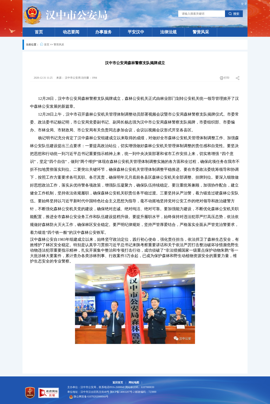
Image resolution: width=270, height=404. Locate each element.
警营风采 (201, 32)
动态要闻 (71, 32)
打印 (224, 78)
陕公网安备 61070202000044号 (88, 396)
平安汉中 (136, 32)
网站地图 (134, 382)
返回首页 (118, 382)
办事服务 (103, 32)
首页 (39, 32)
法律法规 (168, 32)
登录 (244, 3)
